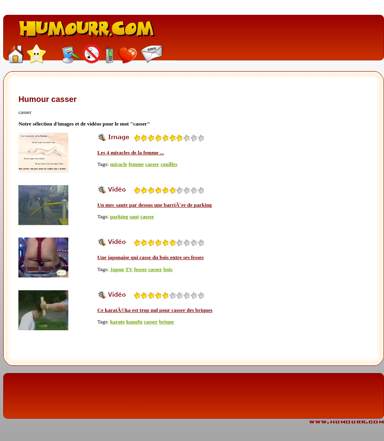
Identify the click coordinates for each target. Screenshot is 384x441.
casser (152, 164)
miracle (118, 164)
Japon (117, 269)
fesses (140, 269)
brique (166, 322)
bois (168, 269)
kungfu (134, 322)
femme (136, 164)
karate (117, 322)
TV (129, 269)
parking (119, 217)
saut (134, 217)
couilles (169, 164)
